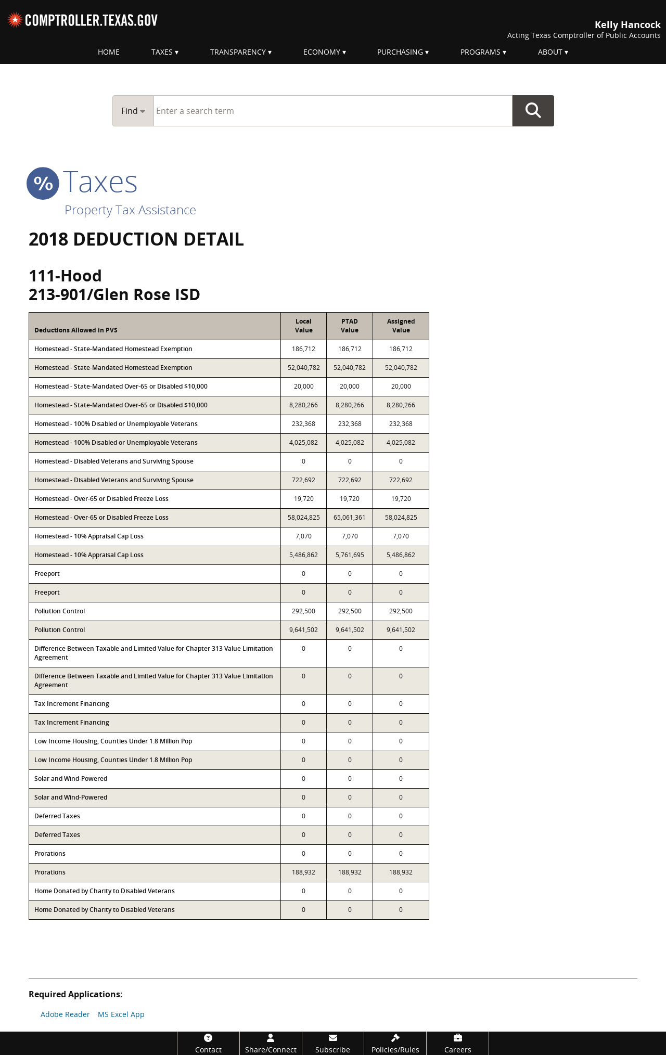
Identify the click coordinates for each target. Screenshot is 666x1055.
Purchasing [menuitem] (400, 52)
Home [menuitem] (109, 52)
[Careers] (458, 1043)
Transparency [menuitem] (238, 52)
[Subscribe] (333, 1043)
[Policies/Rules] (395, 1043)
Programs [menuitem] (480, 52)
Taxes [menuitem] (162, 52)
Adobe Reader (65, 1014)
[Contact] (208, 1043)
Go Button (533, 110)
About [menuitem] (550, 52)
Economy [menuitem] (321, 52)
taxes (83, 180)
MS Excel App (121, 1014)
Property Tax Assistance (130, 209)
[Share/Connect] (271, 1043)
